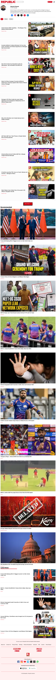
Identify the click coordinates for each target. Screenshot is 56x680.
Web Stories (2, 619)
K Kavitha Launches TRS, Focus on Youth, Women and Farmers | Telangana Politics (14, 172)
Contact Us (8, 644)
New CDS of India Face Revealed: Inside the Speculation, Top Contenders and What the (11, 64)
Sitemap (20, 644)
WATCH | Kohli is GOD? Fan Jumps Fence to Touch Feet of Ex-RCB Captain (17, 492)
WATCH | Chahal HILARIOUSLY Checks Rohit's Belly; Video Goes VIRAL (16, 348)
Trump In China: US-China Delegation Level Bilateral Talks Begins (15, 277)
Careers (42, 644)
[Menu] (53, 2)
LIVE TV (50, 1)
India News (2, 314)
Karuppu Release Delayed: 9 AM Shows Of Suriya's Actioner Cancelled (16, 528)
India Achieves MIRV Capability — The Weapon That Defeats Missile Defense (13, 28)
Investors (35, 644)
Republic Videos (3, 67)
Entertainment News (4, 530)
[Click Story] (2, 19)
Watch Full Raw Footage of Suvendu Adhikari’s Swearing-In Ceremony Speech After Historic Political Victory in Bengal (14, 83)
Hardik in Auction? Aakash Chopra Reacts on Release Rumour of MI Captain (17, 420)
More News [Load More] (28, 203)
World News (2, 242)
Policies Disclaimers (28, 644)
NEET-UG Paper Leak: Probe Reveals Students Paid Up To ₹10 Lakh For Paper (17, 313)
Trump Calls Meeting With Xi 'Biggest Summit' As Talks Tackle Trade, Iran (17, 241)
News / (2, 4)
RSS (39, 644)
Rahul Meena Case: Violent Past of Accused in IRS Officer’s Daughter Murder (13, 190)
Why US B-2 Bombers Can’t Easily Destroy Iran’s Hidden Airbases (12, 118)
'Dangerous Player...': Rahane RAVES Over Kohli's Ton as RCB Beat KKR (16, 456)
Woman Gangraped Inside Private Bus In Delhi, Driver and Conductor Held (17, 384)
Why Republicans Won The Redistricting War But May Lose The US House (17, 564)
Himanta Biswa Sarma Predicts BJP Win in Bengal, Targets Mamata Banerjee (13, 154)
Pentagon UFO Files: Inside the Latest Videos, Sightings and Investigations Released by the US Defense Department (13, 101)
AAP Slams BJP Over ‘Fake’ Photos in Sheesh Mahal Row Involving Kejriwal (13, 136)
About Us (3, 644)
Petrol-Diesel (48, 644)
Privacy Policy (15, 644)
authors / (5, 4)
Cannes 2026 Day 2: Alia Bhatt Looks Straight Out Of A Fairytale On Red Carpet (17, 617)
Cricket (2, 350)
